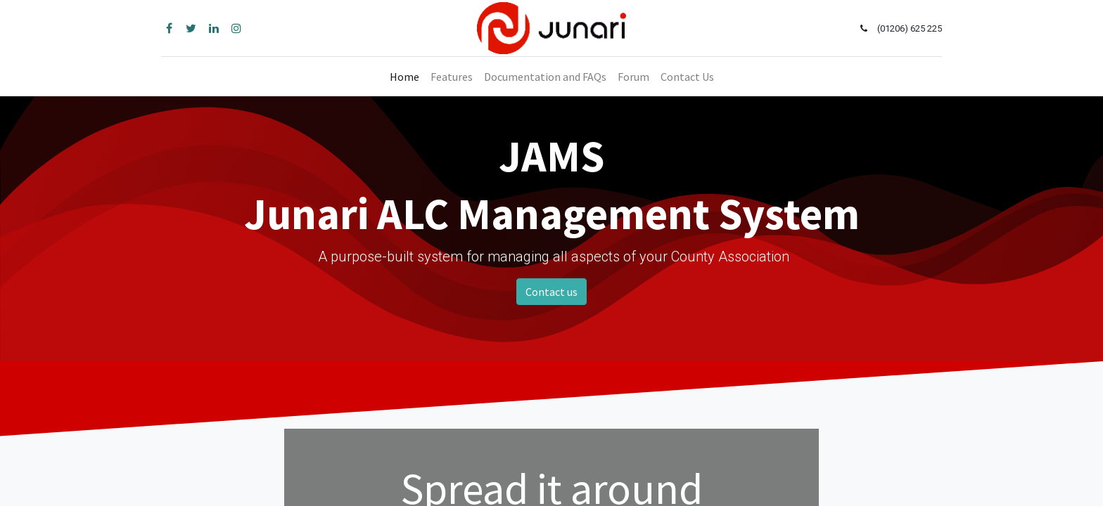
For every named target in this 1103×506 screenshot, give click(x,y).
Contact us (551, 292)
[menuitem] (404, 77)
